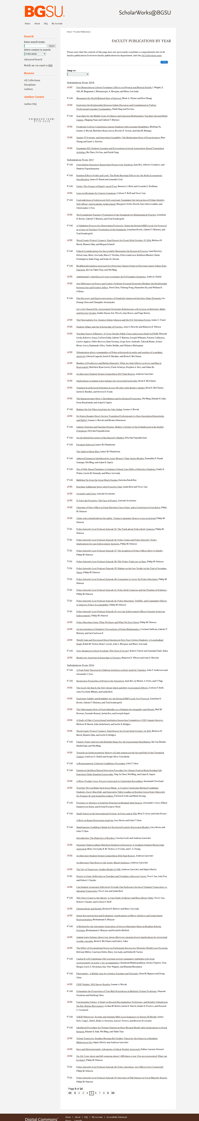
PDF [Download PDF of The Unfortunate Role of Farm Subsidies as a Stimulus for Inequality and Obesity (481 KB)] (70, 709)
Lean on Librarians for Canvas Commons (96, 193)
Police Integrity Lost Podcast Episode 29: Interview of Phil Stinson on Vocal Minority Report (121, 1077)
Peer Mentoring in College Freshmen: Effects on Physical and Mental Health (114, 87)
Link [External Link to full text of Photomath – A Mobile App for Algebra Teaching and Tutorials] (71, 973)
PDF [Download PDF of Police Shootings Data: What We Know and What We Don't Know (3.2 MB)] (70, 622)
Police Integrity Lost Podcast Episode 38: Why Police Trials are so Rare (111, 561)
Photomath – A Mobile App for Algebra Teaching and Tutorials (107, 973)
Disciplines (30, 84)
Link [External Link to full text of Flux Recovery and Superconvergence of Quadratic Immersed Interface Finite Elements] (71, 298)
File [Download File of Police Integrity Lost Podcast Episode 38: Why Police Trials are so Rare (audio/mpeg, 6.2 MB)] (70, 561)
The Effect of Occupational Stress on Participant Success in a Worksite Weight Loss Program (121, 947)
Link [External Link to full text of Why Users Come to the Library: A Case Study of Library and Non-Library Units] (71, 897)
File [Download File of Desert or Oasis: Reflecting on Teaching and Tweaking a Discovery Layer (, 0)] (70, 876)
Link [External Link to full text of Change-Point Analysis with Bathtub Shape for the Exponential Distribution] (71, 741)
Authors (28, 89)
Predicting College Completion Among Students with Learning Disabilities (112, 126)
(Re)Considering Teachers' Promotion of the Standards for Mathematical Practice (116, 214)
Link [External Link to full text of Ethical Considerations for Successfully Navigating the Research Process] (71, 251)
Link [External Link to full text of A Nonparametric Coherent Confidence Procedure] (71, 763)
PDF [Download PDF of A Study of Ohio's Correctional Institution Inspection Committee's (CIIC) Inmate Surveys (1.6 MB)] (70, 720)
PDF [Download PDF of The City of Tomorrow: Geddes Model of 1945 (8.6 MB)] (70, 869)
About (77, 1117)
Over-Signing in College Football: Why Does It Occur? (102, 650)
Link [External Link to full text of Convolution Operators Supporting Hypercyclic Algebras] (71, 164)
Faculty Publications (82, 32)
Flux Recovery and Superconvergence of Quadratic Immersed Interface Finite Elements (118, 298)
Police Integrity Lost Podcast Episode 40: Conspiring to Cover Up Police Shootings (117, 579)
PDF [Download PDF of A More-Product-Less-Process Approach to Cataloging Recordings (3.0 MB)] (70, 781)
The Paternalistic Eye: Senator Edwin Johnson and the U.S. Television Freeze (113, 319)
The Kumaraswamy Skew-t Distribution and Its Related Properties (108, 398)
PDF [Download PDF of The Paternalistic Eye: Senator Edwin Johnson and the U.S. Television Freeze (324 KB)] (70, 320)
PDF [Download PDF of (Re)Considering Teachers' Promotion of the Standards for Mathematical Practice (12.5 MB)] (70, 214)
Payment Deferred (85, 444)
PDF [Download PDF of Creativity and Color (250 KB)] (70, 493)
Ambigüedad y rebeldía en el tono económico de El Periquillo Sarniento (111, 276)
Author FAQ (30, 103)
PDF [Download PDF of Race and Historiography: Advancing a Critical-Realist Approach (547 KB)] (70, 1049)
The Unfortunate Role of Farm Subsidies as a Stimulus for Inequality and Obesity (115, 709)
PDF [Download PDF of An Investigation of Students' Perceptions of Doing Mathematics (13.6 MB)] (70, 629)
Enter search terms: (34, 41)
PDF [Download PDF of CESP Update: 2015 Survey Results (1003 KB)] (70, 984)
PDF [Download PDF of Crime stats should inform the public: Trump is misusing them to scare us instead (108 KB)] (70, 518)
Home (69, 32)
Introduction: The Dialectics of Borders (95, 837)
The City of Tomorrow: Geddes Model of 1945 (98, 869)
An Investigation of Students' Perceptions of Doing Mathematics (107, 629)
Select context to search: (37, 49)
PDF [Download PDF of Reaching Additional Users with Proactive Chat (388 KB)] (70, 486)
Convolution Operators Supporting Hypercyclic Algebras (104, 164)
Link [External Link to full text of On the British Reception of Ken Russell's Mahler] (71, 437)
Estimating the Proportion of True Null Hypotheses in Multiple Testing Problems (116, 991)
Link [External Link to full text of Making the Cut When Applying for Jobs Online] (71, 409)
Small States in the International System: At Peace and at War (106, 813)
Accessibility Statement (116, 1117)
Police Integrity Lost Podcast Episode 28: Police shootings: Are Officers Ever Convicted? (119, 1066)
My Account (97, 1117)
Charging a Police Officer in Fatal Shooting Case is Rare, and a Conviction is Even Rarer (118, 507)
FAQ (86, 1117)
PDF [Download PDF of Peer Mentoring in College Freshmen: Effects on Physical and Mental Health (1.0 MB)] (70, 87)
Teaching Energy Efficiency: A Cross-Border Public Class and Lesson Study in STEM (117, 333)
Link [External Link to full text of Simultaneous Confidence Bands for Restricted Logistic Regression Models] (71, 827)
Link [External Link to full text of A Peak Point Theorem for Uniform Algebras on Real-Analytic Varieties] (71, 670)
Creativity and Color (86, 493)
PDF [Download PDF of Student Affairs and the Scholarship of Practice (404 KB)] (70, 326)
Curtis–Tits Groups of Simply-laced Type (96, 186)
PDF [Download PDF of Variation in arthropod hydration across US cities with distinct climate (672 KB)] (70, 387)
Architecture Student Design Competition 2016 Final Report (105, 855)
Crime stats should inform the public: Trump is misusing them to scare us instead (116, 518)
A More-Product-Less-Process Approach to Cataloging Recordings (109, 781)
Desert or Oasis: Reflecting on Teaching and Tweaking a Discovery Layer (111, 876)
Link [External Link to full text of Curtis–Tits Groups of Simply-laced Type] (71, 186)
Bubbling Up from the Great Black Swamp (96, 479)
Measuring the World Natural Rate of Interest (98, 98)
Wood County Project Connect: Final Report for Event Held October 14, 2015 (113, 730)
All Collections (32, 80)
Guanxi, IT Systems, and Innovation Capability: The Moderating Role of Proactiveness (118, 137)
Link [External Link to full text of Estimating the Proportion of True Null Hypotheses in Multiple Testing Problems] (71, 991)
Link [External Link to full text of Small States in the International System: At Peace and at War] (71, 813)
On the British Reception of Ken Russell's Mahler (100, 437)
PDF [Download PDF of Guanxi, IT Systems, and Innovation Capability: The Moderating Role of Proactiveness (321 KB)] (70, 137)
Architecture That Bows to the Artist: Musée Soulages (102, 862)
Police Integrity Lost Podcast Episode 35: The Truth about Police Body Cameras (115, 529)
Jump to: (71, 70)
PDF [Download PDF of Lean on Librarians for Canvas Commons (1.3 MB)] (70, 193)
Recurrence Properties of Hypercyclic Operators (100, 680)
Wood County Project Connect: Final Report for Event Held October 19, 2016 (113, 240)
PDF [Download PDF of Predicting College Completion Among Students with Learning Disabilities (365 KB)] (70, 126)
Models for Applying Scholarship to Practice (98, 657)
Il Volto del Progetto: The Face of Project (96, 500)
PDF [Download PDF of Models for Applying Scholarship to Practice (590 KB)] (70, 657)
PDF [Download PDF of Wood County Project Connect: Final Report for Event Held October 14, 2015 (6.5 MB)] (70, 731)
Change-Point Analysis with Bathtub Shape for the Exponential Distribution (113, 741)
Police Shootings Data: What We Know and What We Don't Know (107, 622)
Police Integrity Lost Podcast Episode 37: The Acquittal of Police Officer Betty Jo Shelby (119, 550)
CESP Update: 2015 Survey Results (93, 984)
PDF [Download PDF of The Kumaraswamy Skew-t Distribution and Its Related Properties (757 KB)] (70, 398)
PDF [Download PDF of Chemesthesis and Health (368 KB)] (70, 908)
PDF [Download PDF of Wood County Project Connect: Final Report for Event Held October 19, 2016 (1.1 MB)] (70, 240)
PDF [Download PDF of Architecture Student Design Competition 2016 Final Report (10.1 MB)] (70, 855)
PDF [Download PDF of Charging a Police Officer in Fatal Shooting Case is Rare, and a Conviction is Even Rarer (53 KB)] (70, 507)
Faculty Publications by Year (141, 40)
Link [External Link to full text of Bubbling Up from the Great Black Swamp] (71, 480)
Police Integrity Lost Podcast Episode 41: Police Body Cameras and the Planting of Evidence (121, 589)
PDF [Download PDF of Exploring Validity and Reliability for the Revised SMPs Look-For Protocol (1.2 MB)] (70, 698)
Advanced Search (33, 59)
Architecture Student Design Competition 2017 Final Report (105, 373)
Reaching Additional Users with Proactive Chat (99, 486)
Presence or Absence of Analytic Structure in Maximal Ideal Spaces (109, 802)
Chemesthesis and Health (89, 908)
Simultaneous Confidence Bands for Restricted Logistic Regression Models (112, 827)
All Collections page (151, 55)
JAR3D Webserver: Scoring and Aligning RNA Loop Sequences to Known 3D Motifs (116, 1016)
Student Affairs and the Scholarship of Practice (99, 326)
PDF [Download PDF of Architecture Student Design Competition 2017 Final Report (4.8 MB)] (70, 374)
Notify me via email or (38, 65)
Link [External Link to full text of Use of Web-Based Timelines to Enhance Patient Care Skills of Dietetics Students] (71, 469)
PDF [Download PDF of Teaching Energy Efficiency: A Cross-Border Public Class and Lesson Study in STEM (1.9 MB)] (70, 333)
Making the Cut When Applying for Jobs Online (99, 409)
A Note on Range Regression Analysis (94, 820)
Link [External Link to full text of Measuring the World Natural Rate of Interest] (71, 98)
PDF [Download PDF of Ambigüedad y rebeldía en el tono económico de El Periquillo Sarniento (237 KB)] (70, 276)
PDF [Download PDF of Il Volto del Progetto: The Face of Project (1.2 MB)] (70, 500)
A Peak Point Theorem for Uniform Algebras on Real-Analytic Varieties (111, 670)
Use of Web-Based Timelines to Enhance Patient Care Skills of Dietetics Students (116, 469)
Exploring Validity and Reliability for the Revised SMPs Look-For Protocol (112, 698)
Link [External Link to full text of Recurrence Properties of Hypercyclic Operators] (71, 680)
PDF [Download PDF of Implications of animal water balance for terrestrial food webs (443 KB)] (70, 380)
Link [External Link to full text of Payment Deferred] (71, 444)
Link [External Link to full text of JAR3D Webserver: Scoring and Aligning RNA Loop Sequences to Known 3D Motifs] (71, 1016)
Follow (164, 62)
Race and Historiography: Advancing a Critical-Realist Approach (108, 1049)
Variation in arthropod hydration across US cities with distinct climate (110, 387)
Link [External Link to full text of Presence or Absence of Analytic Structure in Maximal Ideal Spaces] (71, 802)
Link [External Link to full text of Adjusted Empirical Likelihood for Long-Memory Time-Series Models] (71, 458)
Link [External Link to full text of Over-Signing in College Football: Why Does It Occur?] (71, 650)
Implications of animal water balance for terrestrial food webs (106, 380)
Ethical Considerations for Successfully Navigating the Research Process (112, 251)
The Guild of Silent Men (87, 451)
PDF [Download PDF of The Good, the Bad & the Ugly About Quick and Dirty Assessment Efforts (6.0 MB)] (70, 687)
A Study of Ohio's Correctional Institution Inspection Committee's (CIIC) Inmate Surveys (119, 720)
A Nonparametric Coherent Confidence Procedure (100, 763)
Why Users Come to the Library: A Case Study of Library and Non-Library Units (114, 897)
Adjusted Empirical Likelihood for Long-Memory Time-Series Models (110, 458)
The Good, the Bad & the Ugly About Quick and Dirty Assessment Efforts (112, 687)
